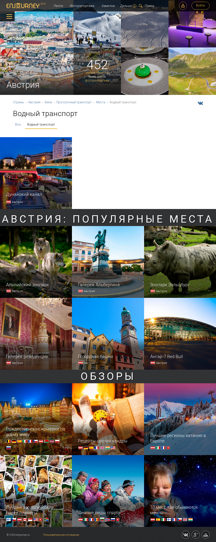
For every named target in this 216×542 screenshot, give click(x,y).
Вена (48, 102)
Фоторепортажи (82, 6)
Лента (58, 6)
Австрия (34, 102)
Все (18, 124)
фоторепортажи (97, 80)
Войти (200, 5)
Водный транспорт (41, 124)
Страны (18, 102)
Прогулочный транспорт (74, 102)
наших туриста (97, 72)
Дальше (128, 6)
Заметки (108, 6)
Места (100, 102)
